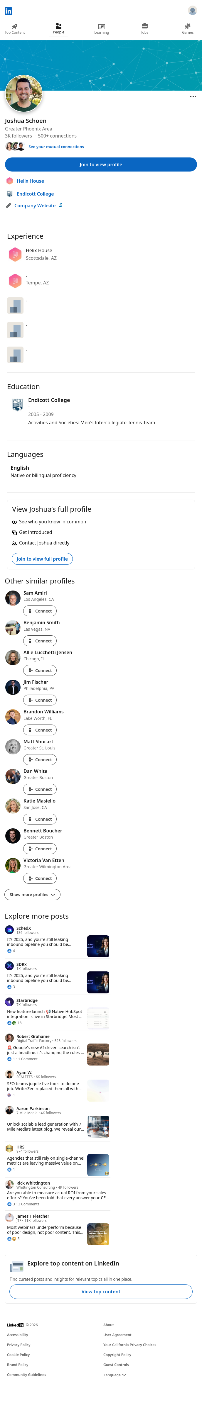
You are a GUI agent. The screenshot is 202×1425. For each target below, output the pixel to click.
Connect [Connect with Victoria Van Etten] (40, 878)
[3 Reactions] (11, 987)
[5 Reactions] (13, 1238)
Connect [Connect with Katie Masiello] (40, 819)
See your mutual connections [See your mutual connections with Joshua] (56, 146)
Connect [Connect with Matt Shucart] (40, 759)
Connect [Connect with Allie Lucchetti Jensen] (40, 670)
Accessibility (17, 1334)
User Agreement (117, 1334)
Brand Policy (17, 1364)
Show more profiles (32, 894)
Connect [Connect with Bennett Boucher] (40, 848)
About (108, 1324)
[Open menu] (193, 96)
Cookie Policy (18, 1354)
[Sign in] (192, 11)
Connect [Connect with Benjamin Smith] (40, 641)
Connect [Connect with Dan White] (40, 789)
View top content (101, 1291)
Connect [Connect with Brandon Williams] (40, 730)
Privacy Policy (18, 1344)
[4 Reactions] (11, 951)
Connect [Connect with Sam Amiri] (40, 611)
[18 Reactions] (14, 1023)
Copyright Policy (117, 1354)
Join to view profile (101, 164)
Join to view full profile (42, 559)
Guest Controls (116, 1364)
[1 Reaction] (11, 1059)
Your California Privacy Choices (129, 1344)
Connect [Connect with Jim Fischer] (40, 700)
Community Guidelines (26, 1374)
